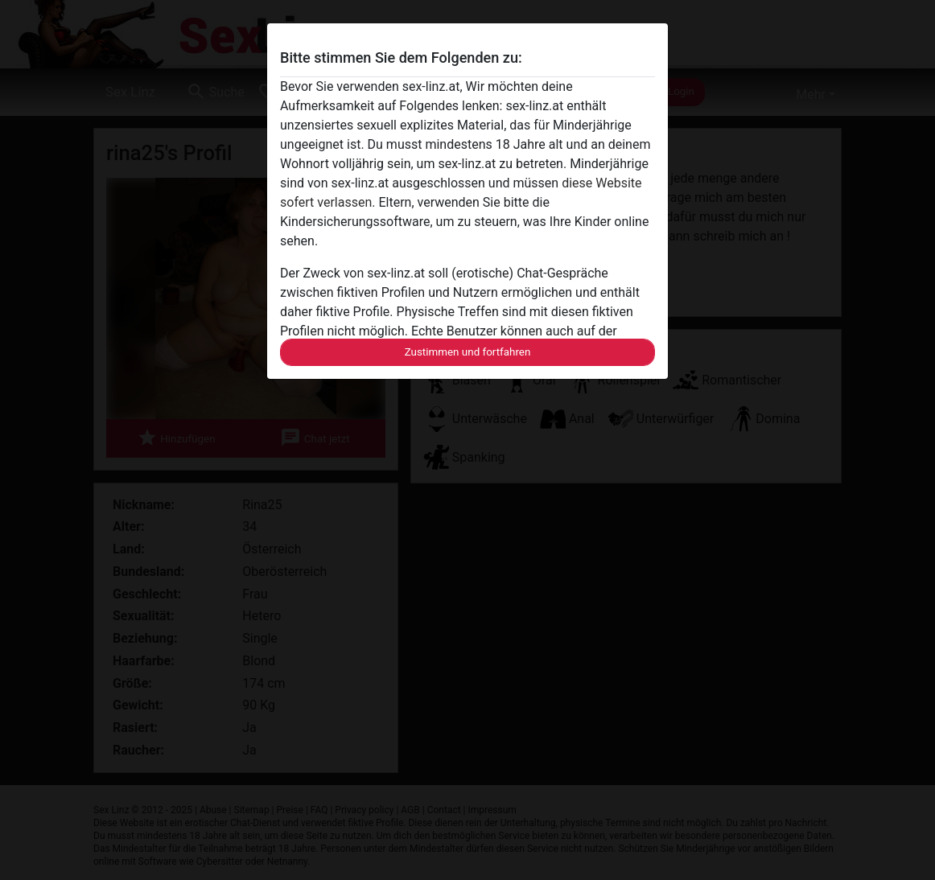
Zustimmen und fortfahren (468, 352)
